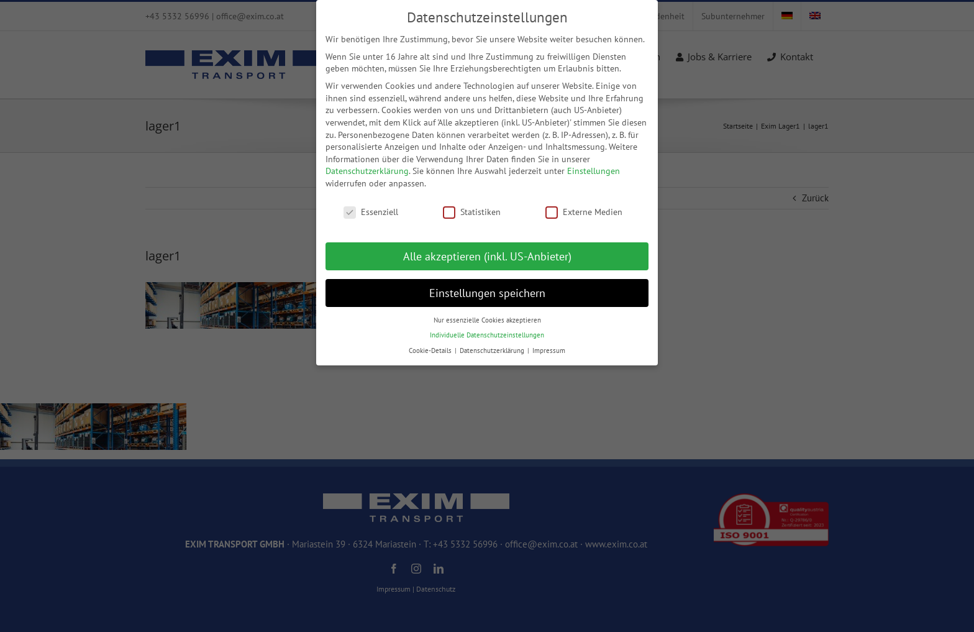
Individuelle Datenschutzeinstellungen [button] (487, 335)
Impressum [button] (548, 350)
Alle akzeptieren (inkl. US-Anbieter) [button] (487, 256)
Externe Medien (583, 212)
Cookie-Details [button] (431, 350)
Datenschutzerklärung (367, 170)
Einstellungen (593, 170)
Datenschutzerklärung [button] (493, 350)
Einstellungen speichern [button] (487, 293)
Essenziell (371, 212)
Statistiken (472, 212)
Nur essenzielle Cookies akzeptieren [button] (487, 320)
